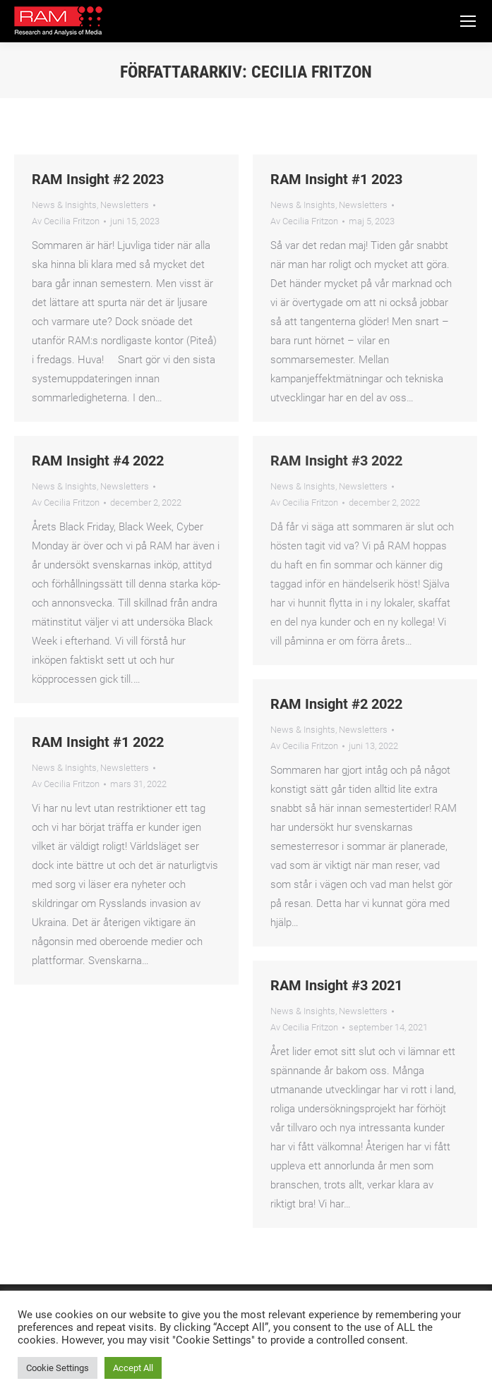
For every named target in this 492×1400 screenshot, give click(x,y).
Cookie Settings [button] (57, 1368)
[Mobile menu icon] (468, 21)
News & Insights (64, 205)
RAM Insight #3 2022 (336, 460)
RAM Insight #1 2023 (336, 179)
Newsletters (124, 205)
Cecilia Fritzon (311, 72)
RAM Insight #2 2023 (98, 179)
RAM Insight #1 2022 (98, 742)
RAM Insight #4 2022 (98, 460)
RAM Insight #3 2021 (336, 985)
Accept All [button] (133, 1368)
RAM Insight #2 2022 (336, 703)
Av (66, 221)
